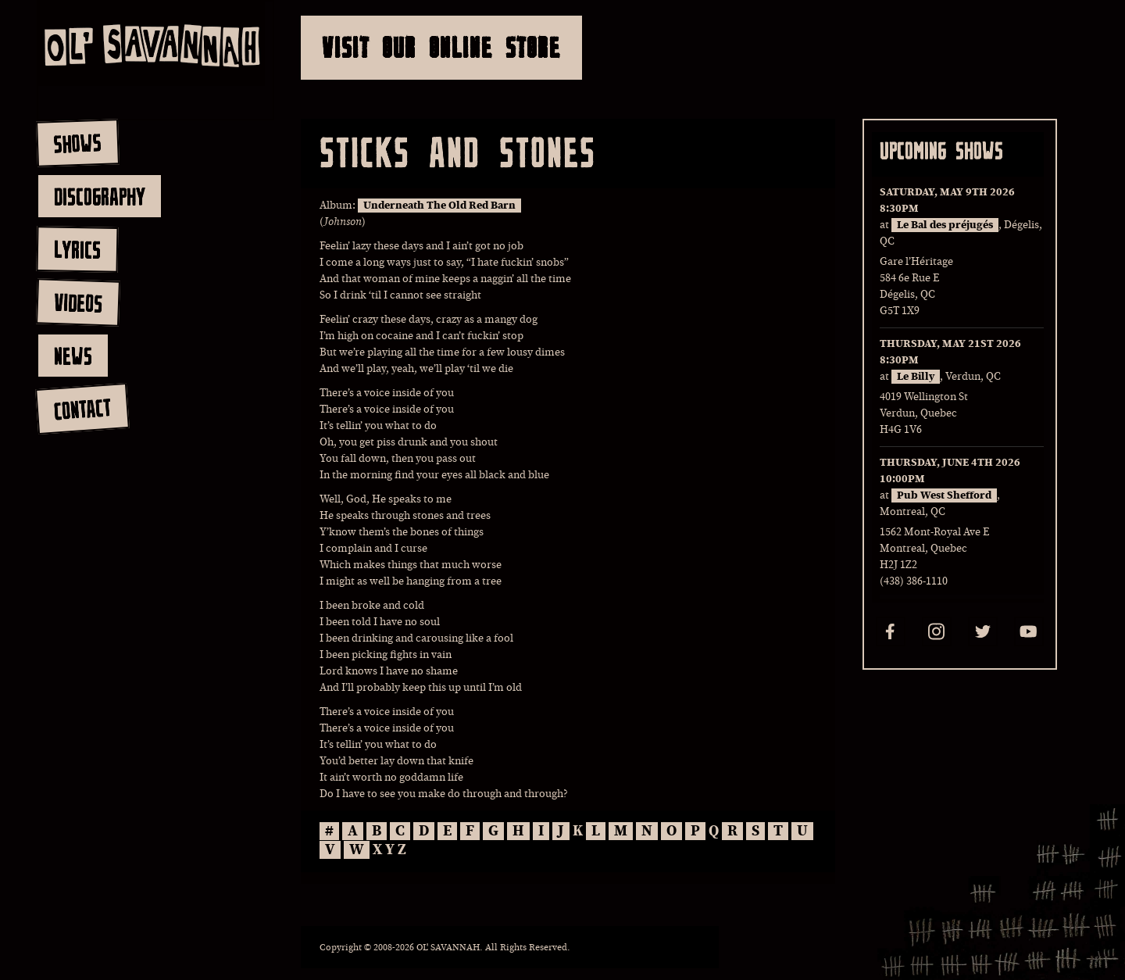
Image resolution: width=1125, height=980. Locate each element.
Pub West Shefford (944, 495)
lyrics (77, 249)
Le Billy (915, 376)
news (73, 355)
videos (77, 302)
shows (77, 143)
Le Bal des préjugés (945, 225)
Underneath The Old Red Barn (439, 205)
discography (99, 196)
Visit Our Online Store (441, 47)
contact (81, 409)
